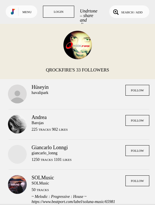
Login (58, 11)
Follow (137, 90)
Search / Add (127, 11)
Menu (27, 12)
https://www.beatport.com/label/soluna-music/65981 (73, 202)
